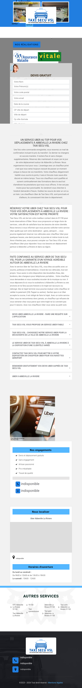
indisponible (27, 484)
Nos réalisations (26, 44)
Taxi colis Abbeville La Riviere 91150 (64, 607)
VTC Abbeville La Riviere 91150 (17, 607)
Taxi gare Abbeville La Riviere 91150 (48, 613)
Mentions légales (55, 683)
